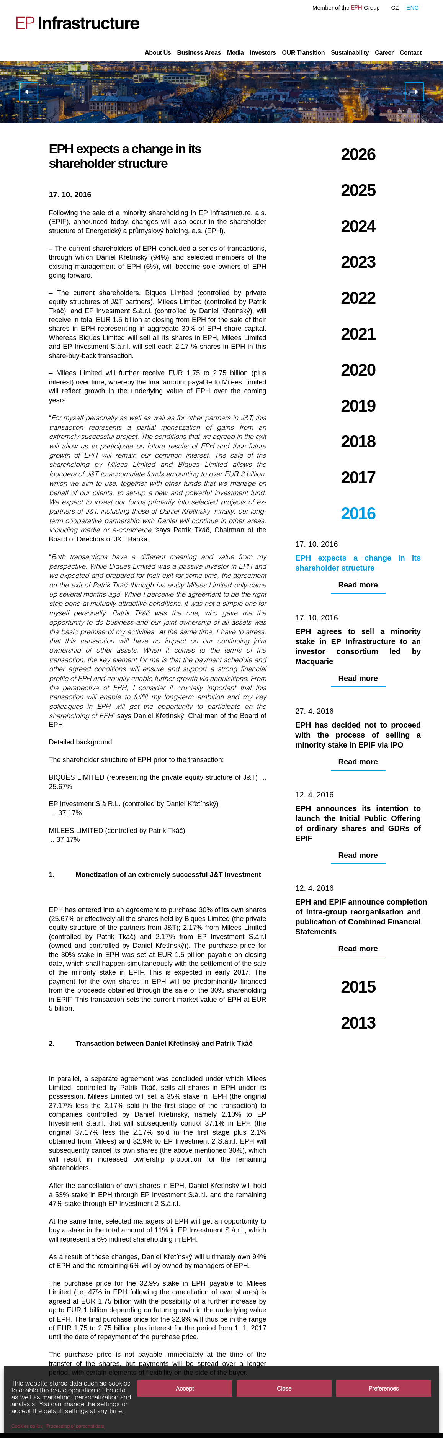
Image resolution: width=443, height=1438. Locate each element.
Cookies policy (27, 1426)
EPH (356, 7)
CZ (395, 7)
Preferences (384, 1388)
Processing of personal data (75, 1426)
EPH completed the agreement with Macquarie (28, 91)
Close (284, 1388)
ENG (412, 7)
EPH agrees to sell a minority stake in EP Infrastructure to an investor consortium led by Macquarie (414, 91)
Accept (185, 1388)
